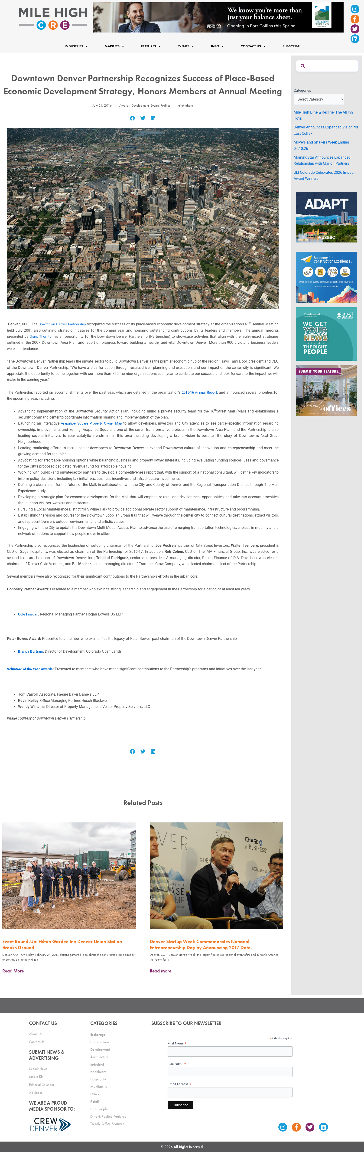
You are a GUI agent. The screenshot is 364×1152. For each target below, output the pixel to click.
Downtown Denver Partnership (63, 324)
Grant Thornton (42, 336)
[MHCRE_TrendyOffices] (326, 390)
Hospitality (98, 1077)
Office (95, 1092)
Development (138, 105)
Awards (121, 105)
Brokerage (97, 1033)
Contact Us (253, 46)
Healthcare (98, 1070)
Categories (302, 90)
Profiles (166, 105)
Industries (76, 46)
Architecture (99, 1055)
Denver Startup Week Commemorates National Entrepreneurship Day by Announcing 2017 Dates (201, 944)
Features (150, 46)
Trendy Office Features (107, 1122)
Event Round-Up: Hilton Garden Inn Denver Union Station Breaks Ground (62, 944)
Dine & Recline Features (108, 1115)
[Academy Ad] (326, 277)
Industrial (97, 1062)
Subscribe (291, 46)
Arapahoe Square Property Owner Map (92, 423)
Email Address (179, 1083)
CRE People (99, 1107)
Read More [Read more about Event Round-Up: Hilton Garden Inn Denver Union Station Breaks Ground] (13, 971)
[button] (132, 118)
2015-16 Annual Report (199, 392)
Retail (94, 1100)
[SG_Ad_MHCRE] (326, 333)
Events (186, 46)
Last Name (177, 1062)
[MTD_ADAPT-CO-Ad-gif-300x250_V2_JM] (326, 216)
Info (217, 46)
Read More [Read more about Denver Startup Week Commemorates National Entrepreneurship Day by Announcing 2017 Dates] (160, 971)
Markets (114, 46)
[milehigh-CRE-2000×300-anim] (218, 17)
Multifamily (98, 1085)
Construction (99, 1040)
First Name (177, 1042)
